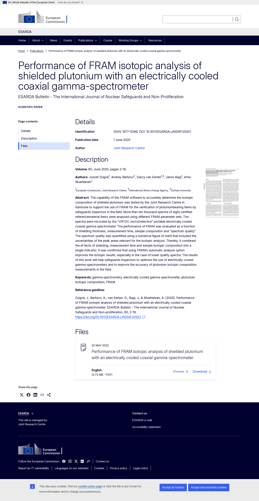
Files (24, 146)
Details (26, 131)
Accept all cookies (173, 487)
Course (107, 40)
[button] (181, 371)
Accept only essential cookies (209, 487)
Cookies (99, 468)
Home (22, 40)
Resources (155, 40)
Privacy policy (118, 468)
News (53, 40)
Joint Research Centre (129, 148)
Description (29, 138)
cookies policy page (90, 486)
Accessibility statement (146, 427)
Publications (85, 40)
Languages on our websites (72, 468)
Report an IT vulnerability (33, 468)
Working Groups (128, 40)
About (36, 40)
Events (67, 40)
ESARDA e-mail (142, 420)
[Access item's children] (43, 40)
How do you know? (70, 2)
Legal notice (140, 468)
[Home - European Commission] (45, 17)
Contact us (102, 461)
